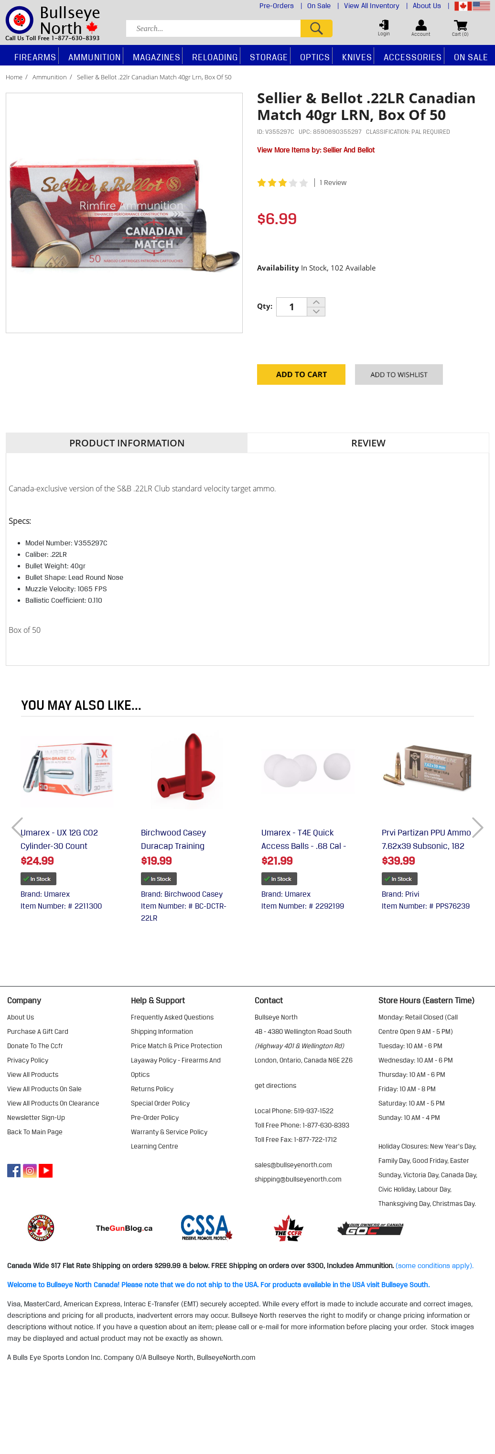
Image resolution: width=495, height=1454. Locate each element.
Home (14, 77)
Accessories (413, 57)
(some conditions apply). (434, 1265)
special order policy (160, 1103)
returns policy (152, 1089)
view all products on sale (44, 1089)
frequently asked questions (172, 1017)
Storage (269, 57)
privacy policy (27, 1060)
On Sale (323, 5)
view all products (32, 1074)
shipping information (162, 1031)
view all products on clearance (53, 1103)
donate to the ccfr (35, 1046)
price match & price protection (176, 1046)
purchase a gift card (37, 1031)
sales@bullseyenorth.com (293, 1165)
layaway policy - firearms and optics (176, 1067)
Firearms (35, 57)
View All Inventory (376, 5)
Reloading (215, 57)
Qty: (264, 306)
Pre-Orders (280, 5)
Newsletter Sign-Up (36, 1117)
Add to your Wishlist (399, 377)
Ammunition (49, 77)
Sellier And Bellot (349, 150)
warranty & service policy (169, 1132)
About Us (431, 5)
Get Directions (275, 1085)
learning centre (154, 1146)
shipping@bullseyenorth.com (298, 1179)
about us (20, 1017)
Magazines (157, 57)
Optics (315, 57)
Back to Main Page (35, 1132)
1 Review (333, 182)
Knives (357, 57)
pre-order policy (155, 1117)
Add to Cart (301, 377)
